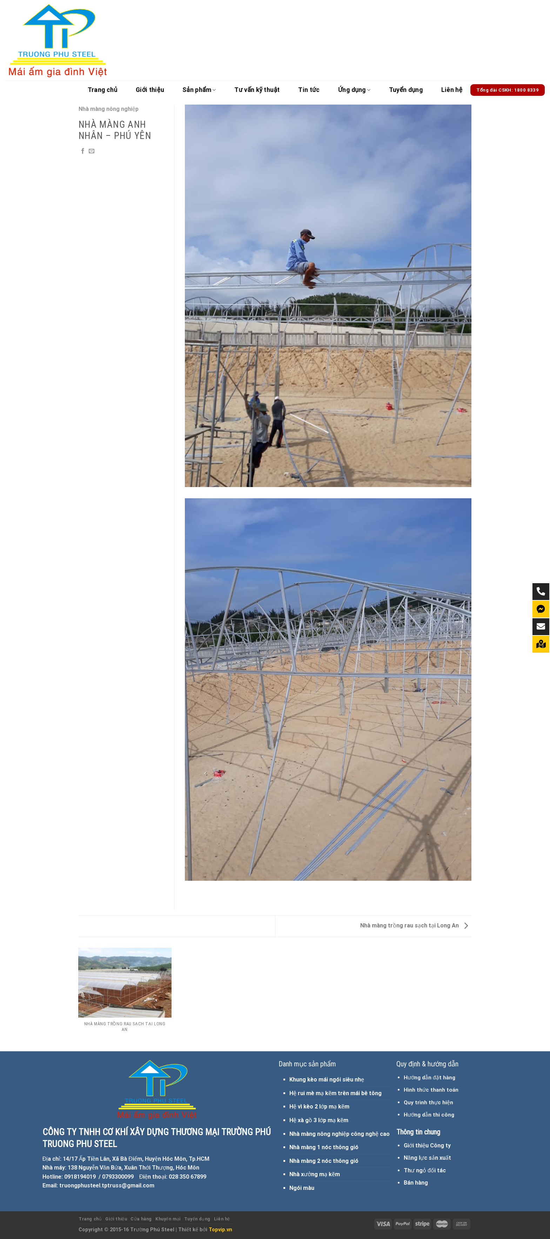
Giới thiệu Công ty (427, 1145)
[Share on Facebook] (83, 151)
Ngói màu (301, 1188)
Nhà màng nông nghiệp (109, 109)
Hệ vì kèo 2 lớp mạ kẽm (319, 1106)
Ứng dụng (354, 89)
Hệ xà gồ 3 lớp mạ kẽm (318, 1120)
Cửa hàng (141, 1219)
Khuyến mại (168, 1219)
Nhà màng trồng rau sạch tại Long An (414, 925)
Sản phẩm (199, 89)
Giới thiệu (150, 89)
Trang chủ (103, 89)
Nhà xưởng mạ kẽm (314, 1174)
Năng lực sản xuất (427, 1157)
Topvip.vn (220, 1230)
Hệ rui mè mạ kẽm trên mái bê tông (335, 1093)
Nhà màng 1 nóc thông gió (323, 1147)
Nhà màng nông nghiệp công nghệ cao (339, 1134)
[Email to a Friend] (91, 151)
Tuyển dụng (406, 89)
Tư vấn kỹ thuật (257, 89)
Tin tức (309, 89)
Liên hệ (452, 89)
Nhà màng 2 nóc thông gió (323, 1161)
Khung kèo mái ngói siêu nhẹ (326, 1079)
